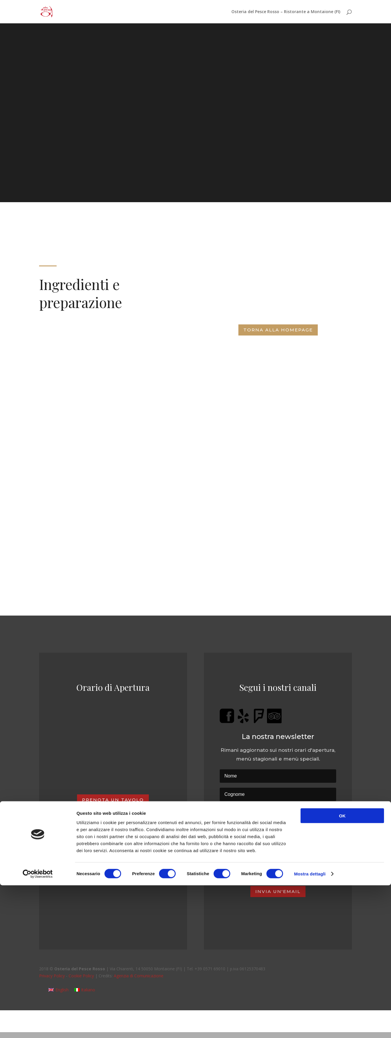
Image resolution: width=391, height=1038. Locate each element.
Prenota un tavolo (113, 800)
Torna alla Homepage (278, 330)
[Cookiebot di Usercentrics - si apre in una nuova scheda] (37, 1026)
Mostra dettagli (310, 1026)
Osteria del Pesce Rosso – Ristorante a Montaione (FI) (285, 12)
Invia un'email (278, 891)
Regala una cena (112, 868)
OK (342, 968)
